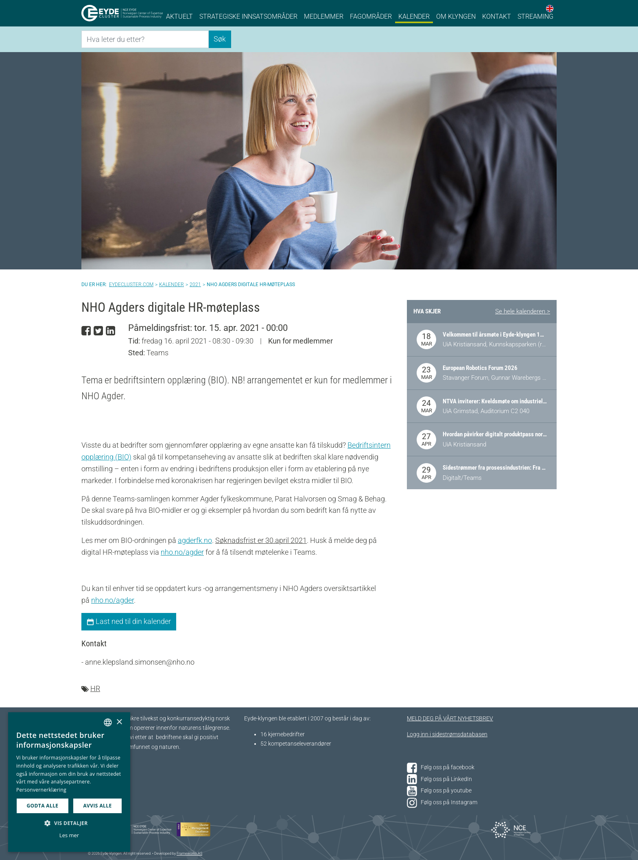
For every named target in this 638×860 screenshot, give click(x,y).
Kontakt (496, 16)
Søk (220, 39)
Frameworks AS (189, 853)
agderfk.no (195, 540)
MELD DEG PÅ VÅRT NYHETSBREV (450, 718)
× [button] (119, 722)
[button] (69, 823)
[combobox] (108, 722)
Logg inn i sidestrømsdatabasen (447, 734)
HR (95, 688)
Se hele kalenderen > (522, 311)
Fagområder (371, 16)
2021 (195, 284)
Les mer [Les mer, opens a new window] (69, 835)
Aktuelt (179, 16)
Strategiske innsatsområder (248, 16)
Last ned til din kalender (129, 621)
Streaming (535, 16)
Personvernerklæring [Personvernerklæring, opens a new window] (41, 789)
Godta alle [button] (42, 805)
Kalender (414, 16)
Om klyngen (456, 16)
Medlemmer (323, 16)
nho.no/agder (182, 552)
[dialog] (69, 782)
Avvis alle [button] (97, 805)
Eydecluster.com (131, 284)
